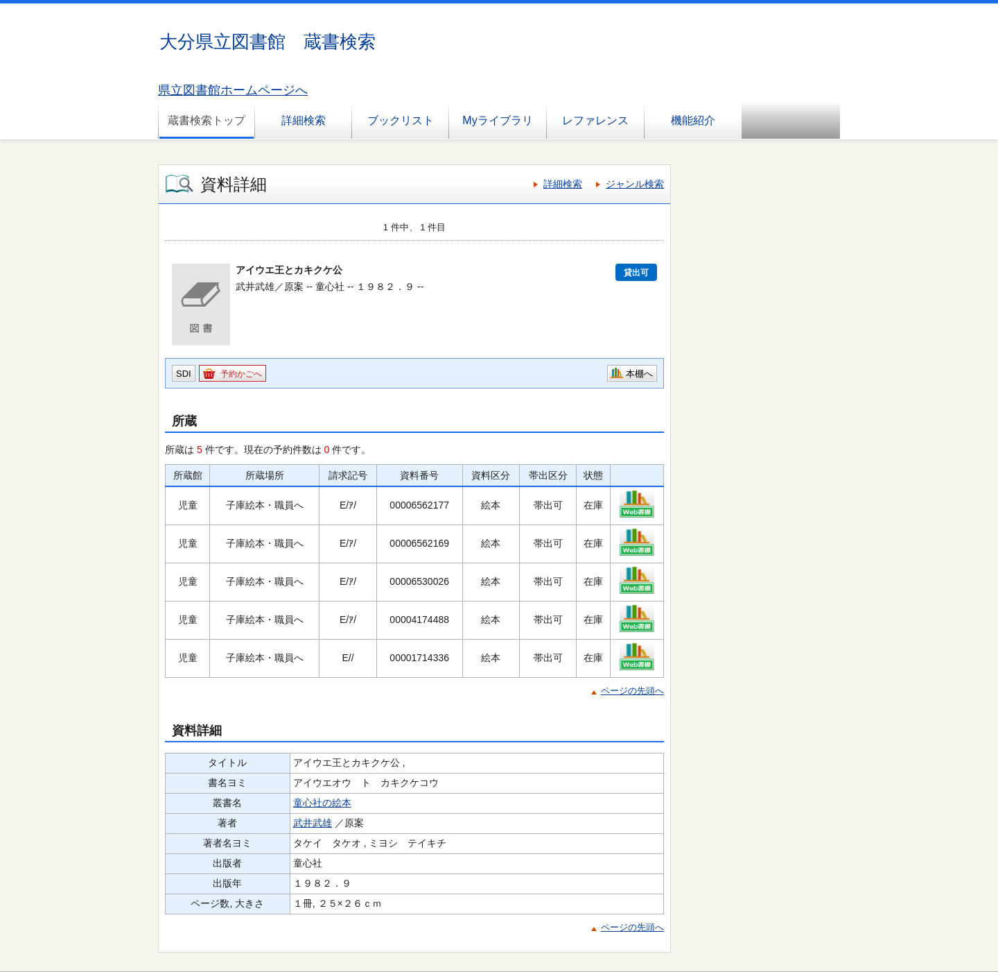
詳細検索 (303, 120)
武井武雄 (312, 822)
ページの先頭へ (632, 690)
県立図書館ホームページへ (233, 90)
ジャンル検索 (635, 183)
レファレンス (595, 120)
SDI (183, 373)
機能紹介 (693, 120)
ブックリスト (400, 120)
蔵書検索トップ (206, 120)
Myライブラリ (497, 120)
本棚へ (639, 373)
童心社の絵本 (322, 802)
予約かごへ (241, 374)
